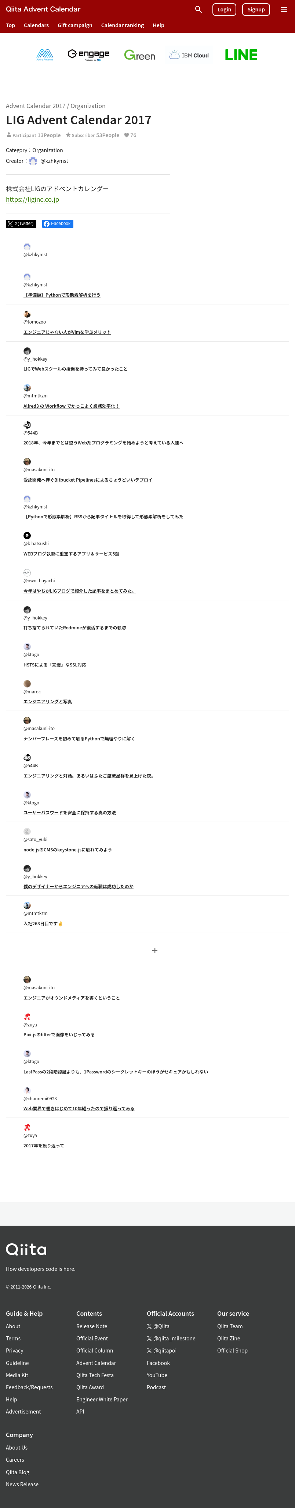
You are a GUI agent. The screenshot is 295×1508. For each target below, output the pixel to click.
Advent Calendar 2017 (36, 105)
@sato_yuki (35, 835)
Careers (15, 1459)
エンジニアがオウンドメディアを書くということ (71, 997)
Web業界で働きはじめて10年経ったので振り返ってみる (79, 1108)
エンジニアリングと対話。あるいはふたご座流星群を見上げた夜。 (89, 775)
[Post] (21, 224)
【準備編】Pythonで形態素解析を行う (62, 295)
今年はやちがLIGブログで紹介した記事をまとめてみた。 (79, 590)
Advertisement (23, 1411)
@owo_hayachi (39, 576)
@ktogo (31, 650)
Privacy (14, 1350)
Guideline (17, 1362)
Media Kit (17, 1375)
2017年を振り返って (43, 1145)
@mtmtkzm (35, 391)
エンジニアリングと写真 (47, 701)
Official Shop (232, 1350)
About (13, 1326)
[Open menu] (284, 9)
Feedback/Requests (29, 1387)
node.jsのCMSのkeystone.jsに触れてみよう (67, 849)
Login (225, 9)
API (80, 1411)
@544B (30, 428)
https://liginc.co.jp (32, 199)
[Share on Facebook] (57, 224)
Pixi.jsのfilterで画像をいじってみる (59, 1034)
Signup (256, 9)
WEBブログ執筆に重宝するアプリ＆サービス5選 (71, 553)
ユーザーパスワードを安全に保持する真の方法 (69, 812)
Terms (13, 1338)
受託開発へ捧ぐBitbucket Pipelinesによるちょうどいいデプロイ (88, 479)
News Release (22, 1484)
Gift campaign (75, 25)
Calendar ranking (122, 25)
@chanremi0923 (40, 1094)
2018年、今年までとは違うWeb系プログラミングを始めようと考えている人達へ (103, 442)
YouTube (157, 1375)
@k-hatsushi (36, 539)
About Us (17, 1447)
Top (10, 25)
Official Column (94, 1350)
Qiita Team (230, 1326)
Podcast (156, 1387)
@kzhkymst (35, 250)
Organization (87, 105)
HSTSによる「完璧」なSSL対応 (54, 664)
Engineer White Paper (102, 1399)
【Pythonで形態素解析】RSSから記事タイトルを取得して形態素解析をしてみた (103, 516)
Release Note (91, 1326)
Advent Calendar (96, 1362)
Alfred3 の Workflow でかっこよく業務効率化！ (71, 406)
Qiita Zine (228, 1338)
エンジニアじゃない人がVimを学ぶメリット (67, 332)
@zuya (30, 1020)
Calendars (36, 25)
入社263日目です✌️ (43, 923)
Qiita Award (90, 1387)
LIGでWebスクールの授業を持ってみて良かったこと (75, 368)
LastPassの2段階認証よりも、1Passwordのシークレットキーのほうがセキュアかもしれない (115, 1071)
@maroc (32, 687)
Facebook (158, 1362)
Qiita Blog (17, 1472)
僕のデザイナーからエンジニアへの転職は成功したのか (78, 886)
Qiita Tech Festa (95, 1375)
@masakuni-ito (39, 465)
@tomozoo (34, 317)
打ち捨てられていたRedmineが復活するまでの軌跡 (74, 627)
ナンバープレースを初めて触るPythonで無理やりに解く (79, 738)
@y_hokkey (35, 354)
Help (158, 25)
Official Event (92, 1338)
